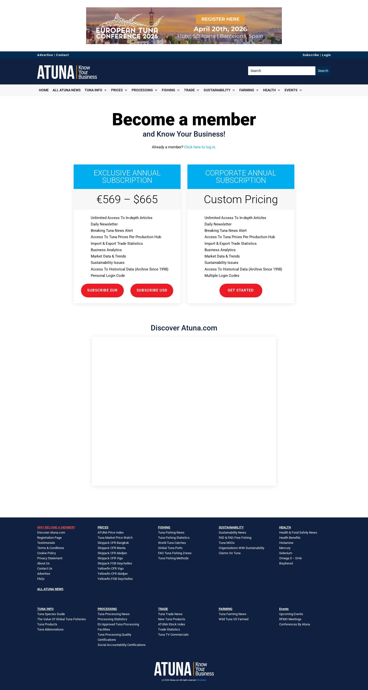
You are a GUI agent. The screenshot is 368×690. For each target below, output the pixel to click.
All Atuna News (67, 90)
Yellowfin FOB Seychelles (115, 579)
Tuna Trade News (170, 614)
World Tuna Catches (172, 543)
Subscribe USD (152, 290)
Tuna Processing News (114, 614)
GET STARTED (241, 290)
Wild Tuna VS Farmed (233, 619)
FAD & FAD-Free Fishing (235, 537)
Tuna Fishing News (171, 532)
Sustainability (217, 90)
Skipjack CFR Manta (112, 548)
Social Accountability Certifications (122, 645)
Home (44, 90)
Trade (189, 90)
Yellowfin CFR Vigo (111, 568)
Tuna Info (93, 90)
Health (269, 90)
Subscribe (311, 55)
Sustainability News (232, 532)
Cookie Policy (46, 553)
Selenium (285, 553)
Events (291, 90)
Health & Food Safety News (298, 532)
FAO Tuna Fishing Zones (175, 553)
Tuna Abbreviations (50, 629)
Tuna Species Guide (51, 614)
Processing (142, 90)
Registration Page (49, 537)
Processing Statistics (112, 619)
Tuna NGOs (227, 543)
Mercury (284, 548)
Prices (117, 90)
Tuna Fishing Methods (173, 558)
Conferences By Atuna (294, 624)
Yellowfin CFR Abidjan (113, 573)
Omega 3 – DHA (290, 558)
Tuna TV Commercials (173, 634)
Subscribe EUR (102, 290)
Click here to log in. (200, 147)
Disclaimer (201, 680)
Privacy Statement (49, 558)
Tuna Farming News (232, 614)
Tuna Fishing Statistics (174, 537)
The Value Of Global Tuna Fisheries (61, 619)
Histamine (286, 543)
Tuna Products (47, 624)
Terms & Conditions (50, 548)
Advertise (45, 55)
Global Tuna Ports (170, 548)
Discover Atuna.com (51, 532)
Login (326, 55)
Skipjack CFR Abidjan (112, 553)
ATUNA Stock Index (171, 624)
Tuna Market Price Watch (115, 537)
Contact (62, 55)
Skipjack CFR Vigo (110, 558)
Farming (246, 90)
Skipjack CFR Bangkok (113, 543)
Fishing (168, 90)
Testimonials (46, 543)
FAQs (41, 579)
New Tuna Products (171, 619)
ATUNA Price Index (111, 532)
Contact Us (44, 568)
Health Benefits (289, 537)
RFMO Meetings (290, 619)
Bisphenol (286, 563)
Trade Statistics (169, 629)
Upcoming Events (291, 614)
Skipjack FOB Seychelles (115, 563)
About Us (43, 563)
